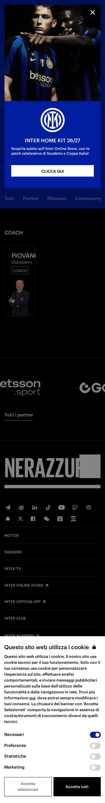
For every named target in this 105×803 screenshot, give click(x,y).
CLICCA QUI (52, 171)
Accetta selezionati (28, 786)
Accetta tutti (77, 786)
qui (32, 697)
